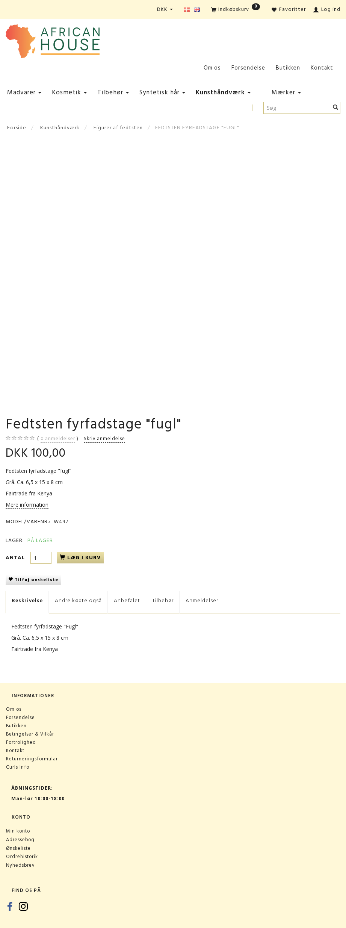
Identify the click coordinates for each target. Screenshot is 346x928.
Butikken (288, 67)
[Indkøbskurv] (235, 10)
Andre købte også (78, 600)
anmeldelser (58, 438)
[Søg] (335, 108)
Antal (16, 557)
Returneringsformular (32, 759)
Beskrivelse (27, 600)
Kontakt (322, 67)
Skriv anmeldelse (104, 438)
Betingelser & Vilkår (30, 734)
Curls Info (17, 767)
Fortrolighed (21, 742)
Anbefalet (127, 600)
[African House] (53, 39)
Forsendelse (248, 67)
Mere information (27, 504)
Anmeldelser (202, 600)
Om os (212, 67)
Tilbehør (163, 600)
